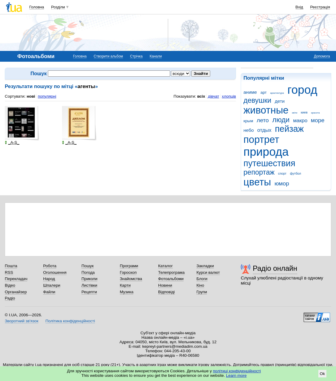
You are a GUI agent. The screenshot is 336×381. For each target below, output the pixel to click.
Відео (10, 285)
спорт (282, 173)
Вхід (299, 7)
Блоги (202, 278)
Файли (49, 292)
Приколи (89, 278)
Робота (49, 266)
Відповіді (166, 292)
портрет (261, 139)
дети (280, 101)
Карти (125, 285)
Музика (126, 292)
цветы (257, 182)
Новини (165, 285)
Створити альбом (108, 56)
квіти (294, 112)
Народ (49, 278)
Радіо (10, 298)
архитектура (277, 93)
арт (264, 92)
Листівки (89, 285)
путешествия (269, 163)
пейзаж (289, 129)
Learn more (236, 375)
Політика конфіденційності (70, 321)
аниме (250, 92)
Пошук (87, 266)
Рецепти (89, 292)
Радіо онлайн (275, 268)
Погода (88, 272)
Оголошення (54, 272)
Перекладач (16, 278)
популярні (47, 96)
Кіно (200, 285)
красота (315, 112)
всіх (201, 96)
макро (300, 120)
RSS (9, 272)
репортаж (259, 172)
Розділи (58, 7)
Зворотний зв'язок (21, 321)
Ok (322, 373)
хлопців (229, 96)
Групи (201, 292)
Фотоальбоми (171, 278)
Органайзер (16, 292)
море (317, 120)
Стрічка (136, 56)
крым (248, 121)
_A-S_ (12, 142)
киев (304, 112)
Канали (156, 56)
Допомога (322, 56)
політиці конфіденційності (237, 371)
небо (248, 130)
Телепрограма (171, 272)
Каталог (165, 266)
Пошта (11, 266)
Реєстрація (320, 7)
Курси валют (208, 272)
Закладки (205, 266)
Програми (129, 266)
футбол (295, 173)
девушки (257, 100)
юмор (282, 183)
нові (31, 96)
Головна (36, 7)
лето (263, 120)
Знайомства (131, 278)
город (302, 89)
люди (281, 120)
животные (265, 110)
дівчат (213, 96)
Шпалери (51, 285)
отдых (264, 130)
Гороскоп (128, 272)
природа (266, 151)
